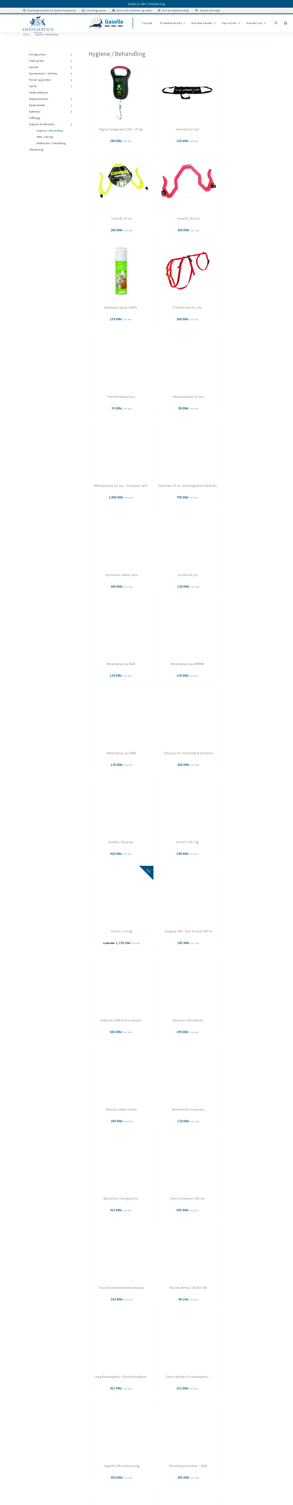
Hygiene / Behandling (50, 130)
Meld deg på (217, 1360)
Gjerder (34, 67)
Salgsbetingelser (27, 1426)
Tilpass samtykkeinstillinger (36, 1441)
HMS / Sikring (45, 137)
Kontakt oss (257, 25)
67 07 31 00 (178, 1451)
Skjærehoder (37, 105)
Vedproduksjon (38, 92)
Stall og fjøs (36, 60)
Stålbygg (34, 118)
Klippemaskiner (38, 99)
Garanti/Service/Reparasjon (35, 1418)
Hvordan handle (204, 25)
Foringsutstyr (37, 54)
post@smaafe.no (169, 1445)
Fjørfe (33, 86)
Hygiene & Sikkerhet (41, 124)
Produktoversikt (173, 25)
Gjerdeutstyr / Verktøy (43, 73)
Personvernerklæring (30, 1434)
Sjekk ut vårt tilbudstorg (146, 4)
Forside (150, 25)
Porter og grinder (40, 80)
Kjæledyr (34, 111)
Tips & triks (231, 25)
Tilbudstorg (36, 156)
